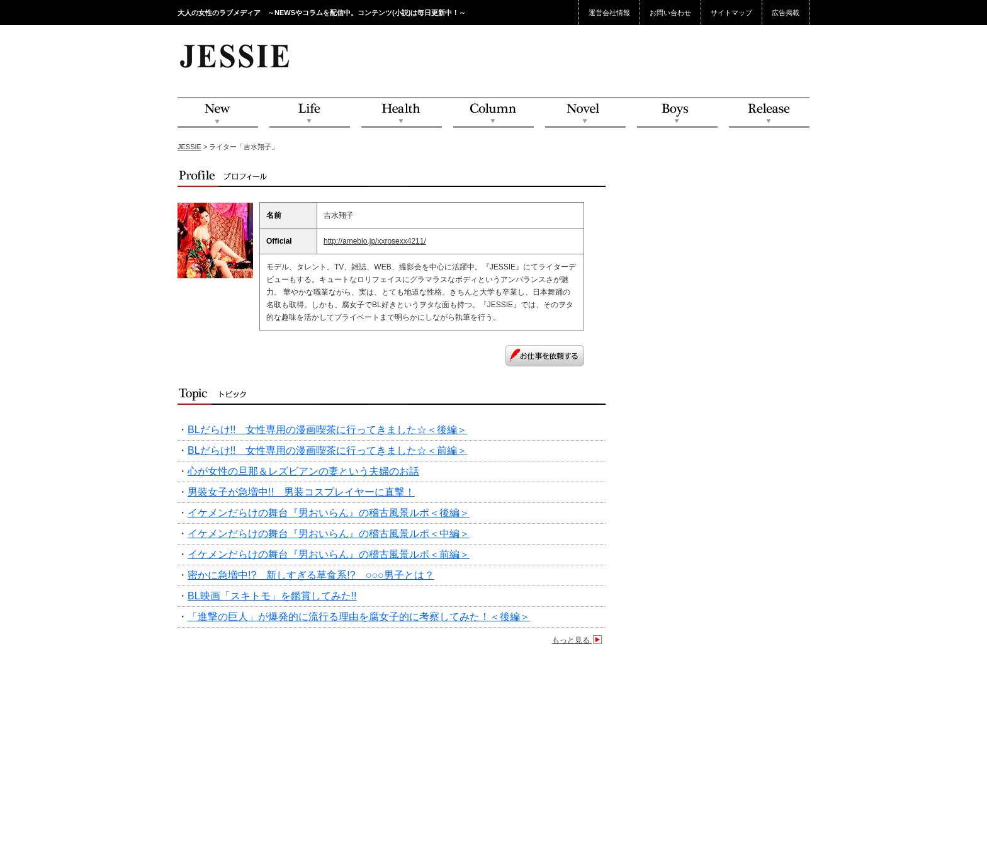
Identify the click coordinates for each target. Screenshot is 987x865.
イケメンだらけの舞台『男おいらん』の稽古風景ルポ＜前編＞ (329, 554)
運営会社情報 (609, 12)
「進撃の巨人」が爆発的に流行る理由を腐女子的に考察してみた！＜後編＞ (359, 616)
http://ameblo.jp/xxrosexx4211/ (375, 241)
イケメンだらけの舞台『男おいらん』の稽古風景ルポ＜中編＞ (329, 533)
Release (769, 113)
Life (309, 113)
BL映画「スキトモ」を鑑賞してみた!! (272, 596)
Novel (585, 113)
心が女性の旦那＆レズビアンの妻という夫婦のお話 (303, 471)
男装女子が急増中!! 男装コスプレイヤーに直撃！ (301, 492)
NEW (218, 113)
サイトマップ (731, 12)
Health (401, 113)
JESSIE (189, 146)
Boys (677, 113)
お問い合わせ (670, 12)
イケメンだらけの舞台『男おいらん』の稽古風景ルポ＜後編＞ (329, 512)
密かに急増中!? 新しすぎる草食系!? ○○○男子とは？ (311, 575)
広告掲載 (785, 12)
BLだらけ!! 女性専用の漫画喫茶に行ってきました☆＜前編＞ (327, 450)
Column (493, 113)
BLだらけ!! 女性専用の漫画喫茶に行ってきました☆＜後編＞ (327, 429)
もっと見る (579, 640)
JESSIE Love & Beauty (236, 55)
